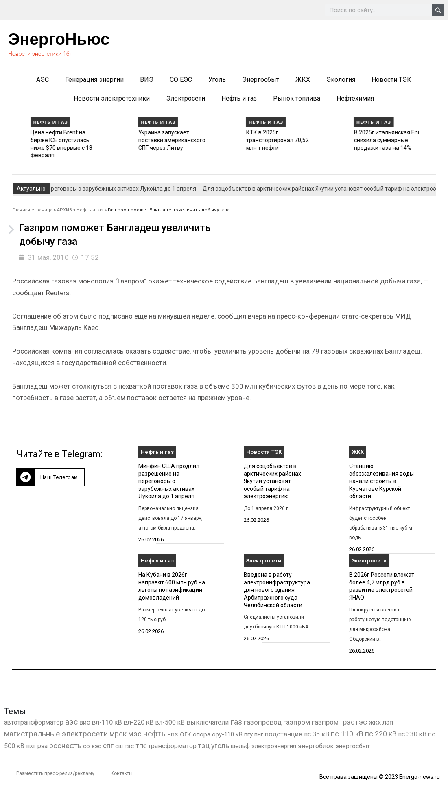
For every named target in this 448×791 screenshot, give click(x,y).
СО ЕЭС (181, 79)
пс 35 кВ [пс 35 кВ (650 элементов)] (316, 734)
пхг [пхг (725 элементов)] (31, 746)
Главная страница (32, 210)
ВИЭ (146, 79)
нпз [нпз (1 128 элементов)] (172, 734)
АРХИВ (64, 210)
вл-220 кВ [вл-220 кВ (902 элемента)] (139, 722)
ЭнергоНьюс (58, 39)
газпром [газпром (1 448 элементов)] (296, 722)
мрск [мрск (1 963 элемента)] (118, 734)
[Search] (438, 10)
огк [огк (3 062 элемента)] (185, 733)
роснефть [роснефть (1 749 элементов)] (65, 746)
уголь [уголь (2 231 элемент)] (220, 745)
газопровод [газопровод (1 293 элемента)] (263, 722)
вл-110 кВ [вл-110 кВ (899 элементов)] (107, 722)
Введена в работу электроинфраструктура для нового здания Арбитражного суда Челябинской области (277, 590)
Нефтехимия (355, 98)
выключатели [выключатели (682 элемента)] (207, 722)
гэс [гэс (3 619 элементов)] (361, 722)
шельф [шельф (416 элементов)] (240, 746)
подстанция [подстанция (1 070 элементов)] (283, 734)
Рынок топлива (296, 98)
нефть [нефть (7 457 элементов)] (154, 733)
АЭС (42, 79)
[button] (50, 477)
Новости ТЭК (391, 79)
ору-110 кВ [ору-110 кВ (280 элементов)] (227, 734)
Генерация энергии (94, 79)
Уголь (217, 79)
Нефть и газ (239, 98)
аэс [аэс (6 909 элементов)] (71, 722)
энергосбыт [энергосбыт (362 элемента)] (352, 746)
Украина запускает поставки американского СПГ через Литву (254, 140)
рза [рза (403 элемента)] (42, 746)
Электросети (185, 98)
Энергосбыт (260, 79)
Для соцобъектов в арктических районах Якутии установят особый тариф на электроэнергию (272, 481)
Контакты (122, 773)
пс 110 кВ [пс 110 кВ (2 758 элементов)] (347, 733)
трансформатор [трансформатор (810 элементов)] (172, 746)
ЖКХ (302, 79)
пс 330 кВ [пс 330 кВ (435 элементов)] (412, 734)
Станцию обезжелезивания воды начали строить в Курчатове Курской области (381, 481)
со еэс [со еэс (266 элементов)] (92, 746)
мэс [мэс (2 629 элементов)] (135, 733)
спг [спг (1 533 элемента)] (108, 746)
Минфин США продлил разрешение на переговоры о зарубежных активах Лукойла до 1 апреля (168, 481)
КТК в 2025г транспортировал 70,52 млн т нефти (359, 140)
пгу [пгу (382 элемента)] (248, 734)
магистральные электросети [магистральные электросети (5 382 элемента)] (56, 733)
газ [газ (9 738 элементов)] (236, 722)
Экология (340, 79)
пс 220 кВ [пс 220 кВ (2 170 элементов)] (381, 733)
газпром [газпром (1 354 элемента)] (325, 722)
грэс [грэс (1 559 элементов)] (347, 722)
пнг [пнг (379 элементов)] (258, 734)
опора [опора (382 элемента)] (201, 734)
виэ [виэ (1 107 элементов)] (84, 722)
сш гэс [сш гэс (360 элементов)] (124, 746)
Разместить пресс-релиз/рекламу (55, 773)
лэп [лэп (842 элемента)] (387, 722)
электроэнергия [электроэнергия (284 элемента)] (273, 746)
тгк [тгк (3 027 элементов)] (140, 745)
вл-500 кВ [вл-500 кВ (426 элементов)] (170, 722)
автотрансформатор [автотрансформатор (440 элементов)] (33, 722)
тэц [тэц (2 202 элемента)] (204, 745)
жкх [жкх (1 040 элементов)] (375, 722)
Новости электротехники (112, 98)
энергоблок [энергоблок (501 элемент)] (316, 746)
